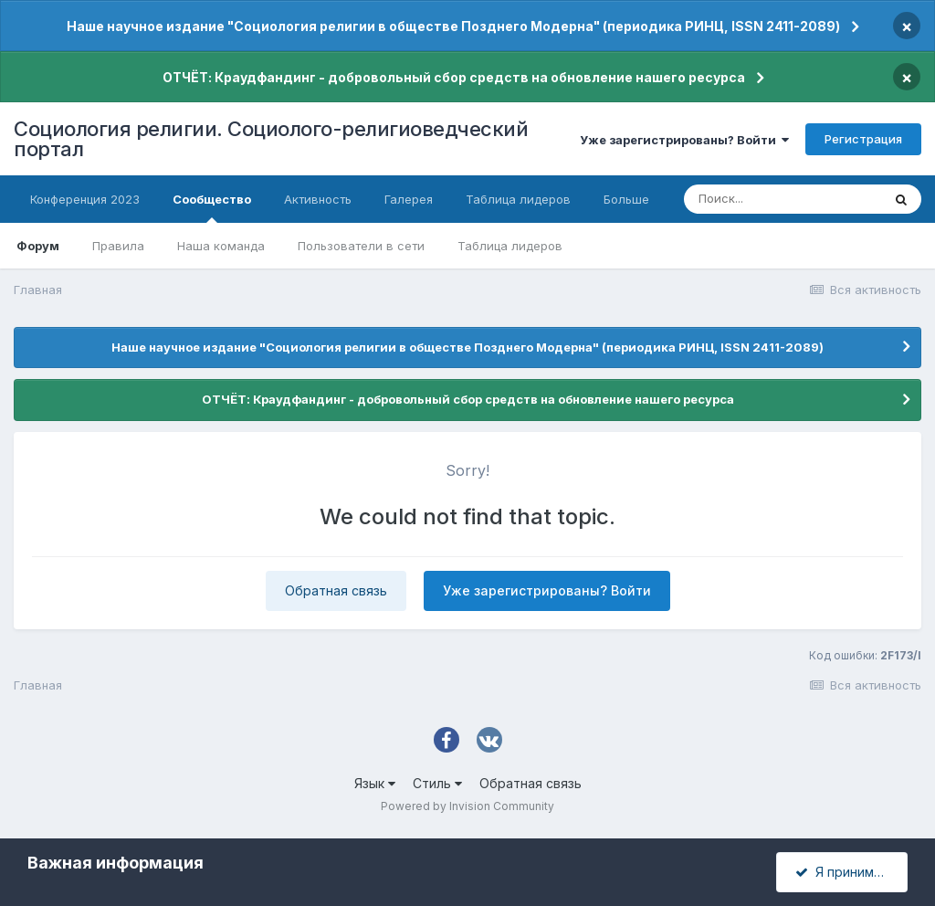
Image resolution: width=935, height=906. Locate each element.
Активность (318, 199)
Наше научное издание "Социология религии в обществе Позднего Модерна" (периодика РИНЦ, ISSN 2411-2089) (453, 26)
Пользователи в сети (361, 245)
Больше (626, 199)
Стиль (437, 783)
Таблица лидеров (509, 245)
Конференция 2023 (85, 199)
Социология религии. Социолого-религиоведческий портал (271, 139)
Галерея (408, 199)
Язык (374, 783)
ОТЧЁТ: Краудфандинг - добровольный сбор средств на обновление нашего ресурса (454, 77)
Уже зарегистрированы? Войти (684, 139)
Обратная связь (336, 590)
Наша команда (221, 245)
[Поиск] (782, 199)
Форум (37, 245)
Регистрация (863, 139)
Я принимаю (843, 872)
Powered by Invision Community (467, 806)
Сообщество (212, 207)
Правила (118, 245)
